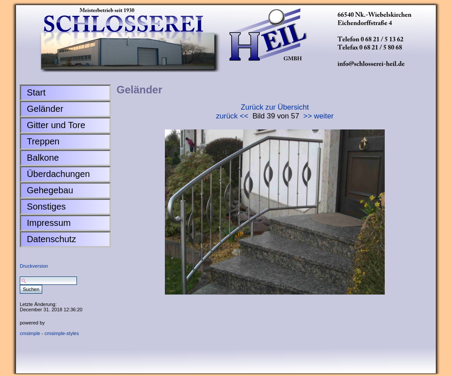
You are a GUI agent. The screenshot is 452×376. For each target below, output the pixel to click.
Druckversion (34, 266)
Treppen (43, 141)
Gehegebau (50, 190)
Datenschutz (51, 239)
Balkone (43, 157)
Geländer (45, 109)
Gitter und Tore (56, 125)
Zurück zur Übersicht (275, 107)
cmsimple (30, 333)
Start (36, 92)
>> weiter (318, 116)
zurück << (232, 116)
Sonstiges (46, 206)
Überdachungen (58, 174)
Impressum (49, 223)
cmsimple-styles (61, 333)
